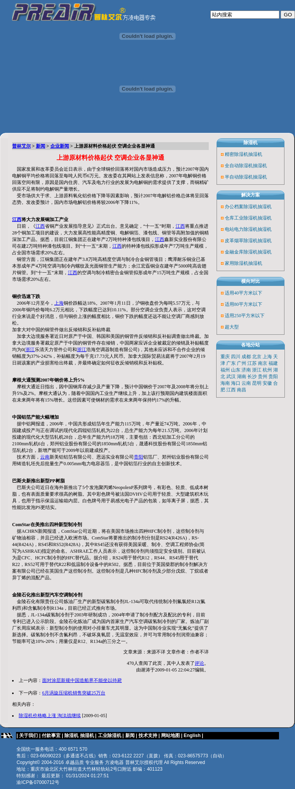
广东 (231, 363)
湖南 (241, 376)
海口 (235, 383)
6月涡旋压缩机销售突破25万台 (73, 693)
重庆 (225, 356)
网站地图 (170, 735)
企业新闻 (59, 146)
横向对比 (250, 281)
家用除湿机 (236, 263)
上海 (59, 303)
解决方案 (250, 195)
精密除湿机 (236, 154)
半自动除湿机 (239, 177)
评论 (199, 663)
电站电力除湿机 (241, 229)
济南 (246, 370)
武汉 (231, 376)
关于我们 (28, 735)
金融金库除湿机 (241, 252)
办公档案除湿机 (241, 206)
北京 (256, 356)
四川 (235, 356)
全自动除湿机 (239, 165)
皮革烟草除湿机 (241, 240)
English (193, 735)
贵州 (262, 376)
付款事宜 (51, 735)
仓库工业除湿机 (241, 218)
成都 (246, 356)
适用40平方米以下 (243, 293)
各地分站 (250, 345)
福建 (273, 363)
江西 (16, 219)
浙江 (30, 349)
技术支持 (148, 735)
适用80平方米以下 (243, 304)
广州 (241, 363)
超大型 (232, 327)
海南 (225, 383)
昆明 (256, 383)
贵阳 (138, 457)
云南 (45, 457)
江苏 (252, 363)
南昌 (241, 390)
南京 (262, 363)
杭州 (267, 370)
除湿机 (250, 142)
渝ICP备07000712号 (37, 782)
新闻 (40, 146)
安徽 (267, 383)
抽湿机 (255, 154)
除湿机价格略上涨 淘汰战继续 (50, 715)
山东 (235, 370)
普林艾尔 (21, 146)
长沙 (252, 376)
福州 (225, 370)
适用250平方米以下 (245, 315)
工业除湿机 (109, 735)
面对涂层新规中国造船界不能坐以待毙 (82, 680)
